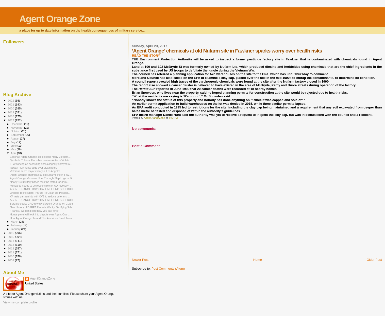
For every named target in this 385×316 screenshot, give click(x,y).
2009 (11, 260)
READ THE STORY (146, 55)
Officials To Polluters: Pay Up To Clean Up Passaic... (40, 192)
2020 (11, 108)
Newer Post (140, 260)
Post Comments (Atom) (168, 268)
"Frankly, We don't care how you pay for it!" (34, 210)
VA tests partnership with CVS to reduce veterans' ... (40, 196)
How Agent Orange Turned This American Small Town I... (43, 218)
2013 (11, 244)
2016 (11, 232)
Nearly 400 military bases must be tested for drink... (39, 181)
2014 (11, 240)
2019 (11, 112)
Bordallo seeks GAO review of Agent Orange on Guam (41, 203)
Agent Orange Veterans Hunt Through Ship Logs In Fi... (42, 178)
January (16, 229)
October (16, 131)
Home (257, 260)
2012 (11, 248)
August (15, 138)
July (14, 142)
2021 (11, 104)
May (14, 149)
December (17, 124)
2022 (11, 100)
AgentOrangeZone (42, 278)
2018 (11, 116)
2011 (11, 252)
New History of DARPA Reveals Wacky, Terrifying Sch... (42, 207)
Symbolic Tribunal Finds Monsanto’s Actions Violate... (40, 160)
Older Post (374, 260)
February (17, 225)
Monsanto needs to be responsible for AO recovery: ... (41, 185)
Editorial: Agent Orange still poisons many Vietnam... (40, 156)
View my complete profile (20, 302)
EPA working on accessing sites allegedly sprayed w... (41, 163)
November (17, 127)
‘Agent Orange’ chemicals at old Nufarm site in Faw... (40, 174)
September (18, 134)
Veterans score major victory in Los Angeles (35, 171)
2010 (11, 256)
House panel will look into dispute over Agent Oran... (40, 214)
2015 (11, 236)
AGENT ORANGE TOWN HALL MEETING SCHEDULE (42, 189)
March (15, 221)
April (14, 153)
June (14, 145)
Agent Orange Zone (59, 19)
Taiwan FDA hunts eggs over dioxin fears (33, 167)
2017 (11, 120)
